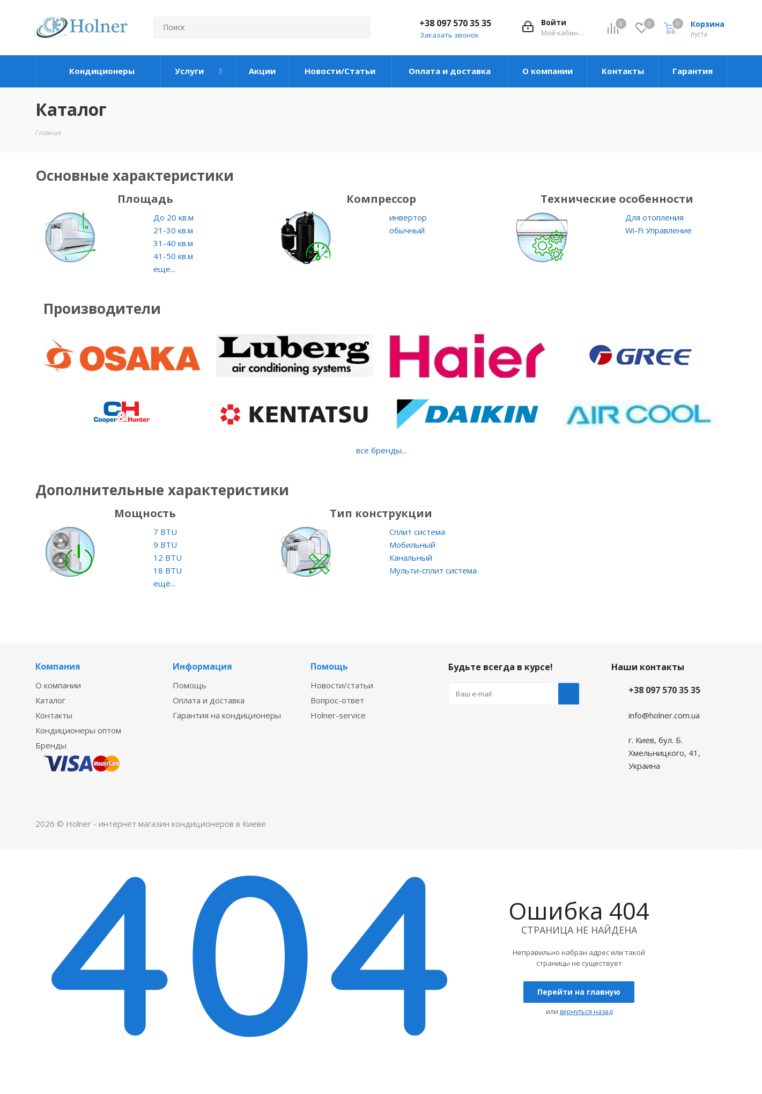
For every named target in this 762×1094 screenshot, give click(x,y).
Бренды (50, 745)
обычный (407, 230)
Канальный (410, 557)
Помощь (189, 685)
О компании (58, 685)
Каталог (50, 700)
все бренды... (381, 450)
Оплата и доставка (209, 700)
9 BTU (165, 544)
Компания (57, 666)
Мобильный (412, 544)
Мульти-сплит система (433, 570)
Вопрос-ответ (337, 700)
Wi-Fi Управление (658, 230)
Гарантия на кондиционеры (227, 715)
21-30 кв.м (173, 230)
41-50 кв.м (173, 256)
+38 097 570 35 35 (455, 23)
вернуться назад (586, 1011)
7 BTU (165, 531)
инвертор (408, 217)
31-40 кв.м (173, 243)
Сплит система (417, 531)
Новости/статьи (341, 685)
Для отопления (654, 217)
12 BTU (167, 557)
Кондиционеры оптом (78, 730)
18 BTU (167, 570)
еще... (164, 268)
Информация (202, 666)
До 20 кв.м (173, 217)
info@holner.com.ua (664, 715)
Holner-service (338, 715)
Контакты (53, 715)
